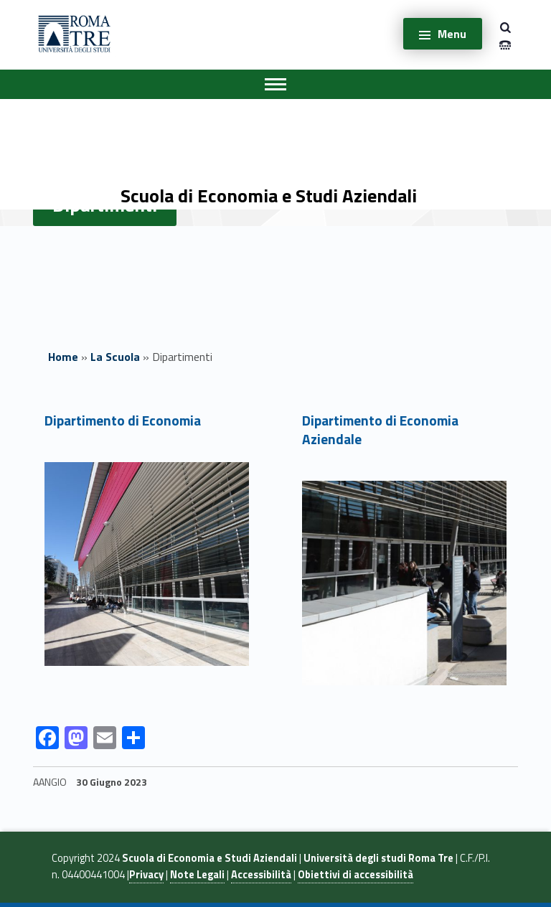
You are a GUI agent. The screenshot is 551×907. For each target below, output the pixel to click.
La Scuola (115, 356)
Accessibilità (261, 875)
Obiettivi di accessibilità (355, 875)
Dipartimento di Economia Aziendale (380, 430)
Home (63, 356)
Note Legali (197, 875)
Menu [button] (452, 33)
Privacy (146, 875)
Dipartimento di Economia (122, 420)
